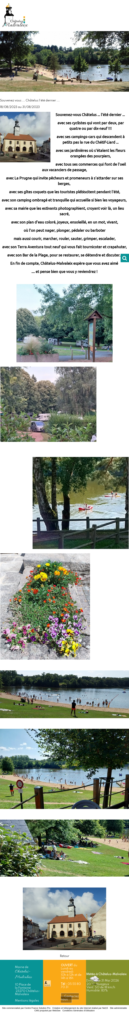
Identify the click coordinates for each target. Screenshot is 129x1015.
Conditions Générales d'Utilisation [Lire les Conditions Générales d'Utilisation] (78, 1010)
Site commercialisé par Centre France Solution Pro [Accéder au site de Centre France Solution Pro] (26, 1008)
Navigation (17, 34)
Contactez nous (70, 998)
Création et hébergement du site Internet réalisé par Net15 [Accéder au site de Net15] (80, 1008)
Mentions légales (27, 1000)
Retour (64, 956)
